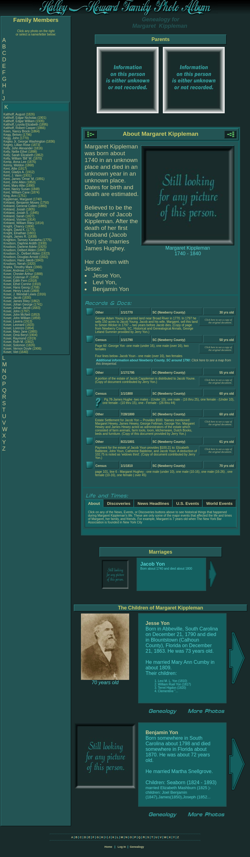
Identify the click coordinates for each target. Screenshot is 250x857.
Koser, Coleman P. (16, 277)
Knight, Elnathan (15, 233)
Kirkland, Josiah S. (16, 212)
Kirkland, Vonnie (15, 219)
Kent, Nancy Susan (16, 189)
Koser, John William (17, 318)
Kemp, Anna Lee (14, 162)
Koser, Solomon (14, 345)
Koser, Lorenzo (14, 328)
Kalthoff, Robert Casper (19, 128)
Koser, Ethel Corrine (17, 284)
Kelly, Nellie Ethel (15, 151)
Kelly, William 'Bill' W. (17, 158)
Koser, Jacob (12, 297)
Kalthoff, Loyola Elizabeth (20, 124)
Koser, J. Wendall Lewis (19, 294)
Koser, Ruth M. (13, 341)
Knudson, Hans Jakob (18, 260)
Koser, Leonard (14, 325)
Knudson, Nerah (15, 263)
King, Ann (10, 196)
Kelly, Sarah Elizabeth (18, 155)
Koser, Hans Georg (16, 287)
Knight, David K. (14, 229)
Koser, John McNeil (16, 314)
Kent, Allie (10, 168)
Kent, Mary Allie (14, 185)
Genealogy (137, 846)
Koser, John (12, 311)
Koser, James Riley (16, 301)
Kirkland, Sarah (14, 216)
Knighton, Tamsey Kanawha (22, 240)
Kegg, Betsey (13, 134)
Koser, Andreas (14, 270)
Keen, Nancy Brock (16, 131)
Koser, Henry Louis (16, 291)
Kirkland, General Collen (20, 206)
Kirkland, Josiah (14, 209)
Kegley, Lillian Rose (16, 145)
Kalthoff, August (14, 114)
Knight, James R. (15, 236)
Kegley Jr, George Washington (24, 141)
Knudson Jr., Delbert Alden (21, 253)
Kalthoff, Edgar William (19, 121)
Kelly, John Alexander (18, 148)
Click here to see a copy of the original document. (218, 321)
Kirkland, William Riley (18, 223)
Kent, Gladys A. (14, 172)
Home (108, 846)
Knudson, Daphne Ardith (20, 243)
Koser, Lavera (13, 321)
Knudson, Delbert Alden (19, 250)
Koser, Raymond (15, 338)
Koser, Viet (11, 352)
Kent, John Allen (14, 182)
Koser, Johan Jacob (17, 308)
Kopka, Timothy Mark (17, 267)
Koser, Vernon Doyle (17, 348)
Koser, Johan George (18, 304)
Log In (121, 846)
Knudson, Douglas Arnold (20, 257)
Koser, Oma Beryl (15, 335)
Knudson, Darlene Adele (20, 246)
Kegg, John (11, 138)
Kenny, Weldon (14, 165)
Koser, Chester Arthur (18, 274)
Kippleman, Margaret (18, 199)
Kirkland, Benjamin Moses (21, 202)
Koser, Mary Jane (15, 331)
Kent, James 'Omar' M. (19, 179)
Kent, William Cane (16, 192)
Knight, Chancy (14, 226)
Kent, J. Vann (12, 175)
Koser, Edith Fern (15, 280)
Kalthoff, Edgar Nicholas (19, 117)
